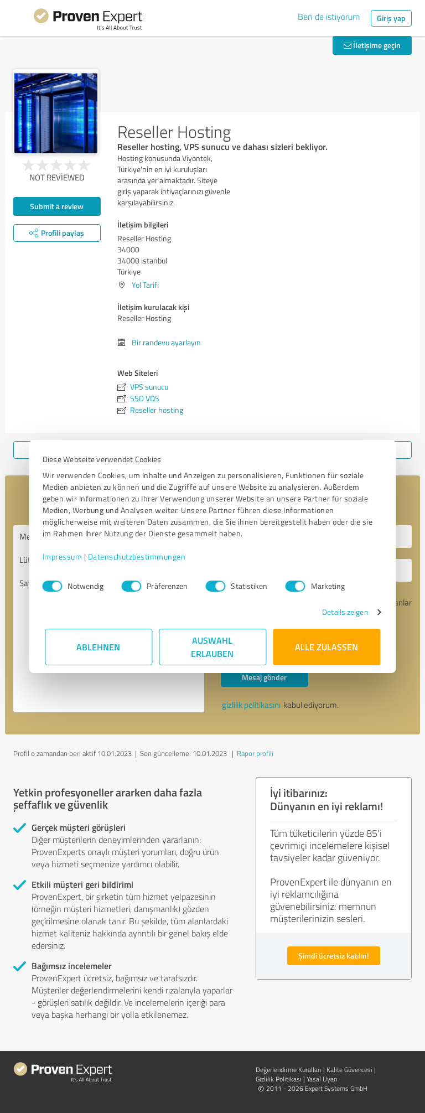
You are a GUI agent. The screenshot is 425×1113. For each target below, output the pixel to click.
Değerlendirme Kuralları (289, 1069)
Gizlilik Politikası (279, 1079)
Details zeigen (343, 612)
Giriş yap (391, 18)
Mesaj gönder (264, 677)
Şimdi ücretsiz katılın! (333, 955)
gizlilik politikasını (251, 705)
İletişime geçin (372, 45)
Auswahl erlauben (212, 647)
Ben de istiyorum (329, 17)
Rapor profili (255, 753)
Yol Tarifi (145, 284)
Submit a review (57, 206)
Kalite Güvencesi (349, 1069)
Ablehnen (99, 646)
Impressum (65, 556)
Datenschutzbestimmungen (139, 556)
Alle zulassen (326, 646)
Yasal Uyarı (322, 1079)
